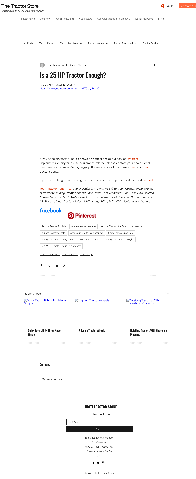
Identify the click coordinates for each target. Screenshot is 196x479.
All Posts (28, 43)
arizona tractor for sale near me (86, 233)
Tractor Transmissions (125, 43)
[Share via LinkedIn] (56, 265)
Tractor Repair (46, 43)
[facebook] (93, 462)
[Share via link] (64, 265)
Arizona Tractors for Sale (113, 226)
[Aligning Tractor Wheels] (98, 312)
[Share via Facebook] (41, 265)
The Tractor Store (19, 6)
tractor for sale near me (120, 233)
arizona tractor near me (83, 226)
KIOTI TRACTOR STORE (101, 406)
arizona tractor (139, 226)
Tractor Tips (86, 254)
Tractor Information (98, 43)
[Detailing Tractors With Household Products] (149, 312)
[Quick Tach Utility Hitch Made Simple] (47, 312)
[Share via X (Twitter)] (48, 265)
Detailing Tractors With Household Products (149, 332)
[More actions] (154, 65)
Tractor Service (150, 43)
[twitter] (98, 462)
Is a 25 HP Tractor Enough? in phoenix (61, 246)
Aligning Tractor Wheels (92, 330)
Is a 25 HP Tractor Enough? (120, 239)
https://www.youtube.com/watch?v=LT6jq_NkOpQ (69, 88)
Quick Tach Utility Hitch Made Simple (44, 332)
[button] (168, 43)
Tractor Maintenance (71, 43)
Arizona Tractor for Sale (54, 226)
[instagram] (103, 462)
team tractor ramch (90, 239)
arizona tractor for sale (53, 233)
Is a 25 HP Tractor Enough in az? (58, 239)
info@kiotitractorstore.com (99, 437)
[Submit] (99, 429)
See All (168, 293)
